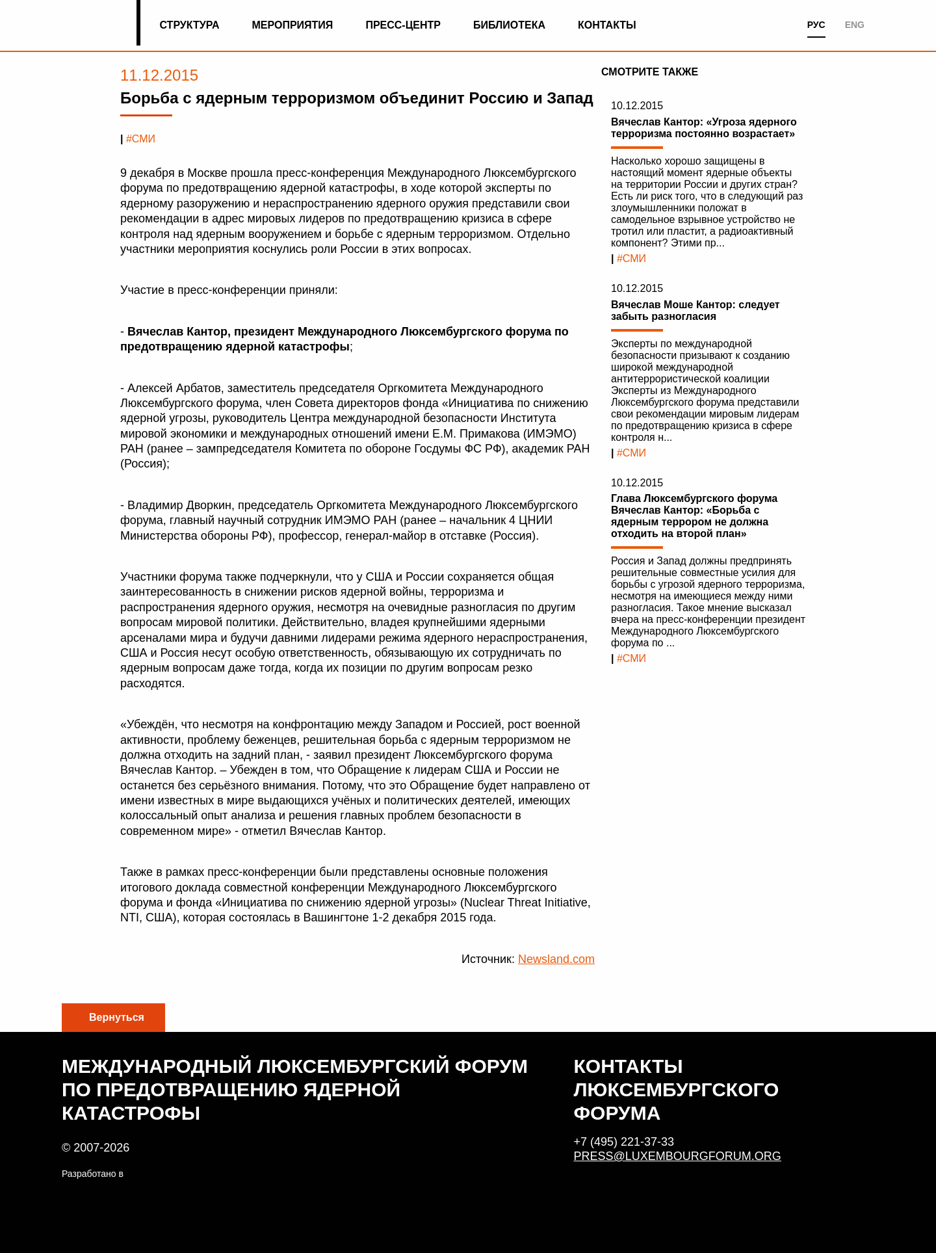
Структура (189, 25)
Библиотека (509, 25)
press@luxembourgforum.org (677, 1156)
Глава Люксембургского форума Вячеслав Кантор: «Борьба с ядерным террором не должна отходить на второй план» (694, 516)
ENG (854, 25)
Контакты (607, 25)
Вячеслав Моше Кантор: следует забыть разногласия (695, 310)
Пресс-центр (403, 25)
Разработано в (93, 1173)
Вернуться (116, 1017)
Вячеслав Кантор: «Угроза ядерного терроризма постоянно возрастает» (704, 127)
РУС (816, 25)
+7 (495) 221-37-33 (624, 1141)
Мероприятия (292, 25)
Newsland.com (556, 959)
